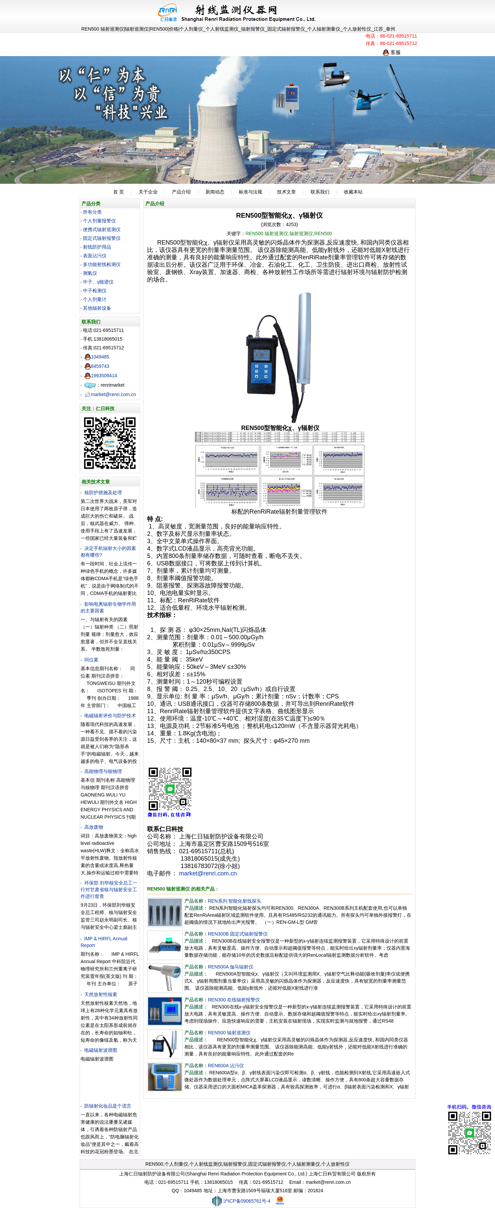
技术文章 (286, 192)
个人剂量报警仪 (99, 220)
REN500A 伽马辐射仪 (230, 966)
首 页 (118, 192)
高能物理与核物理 (103, 771)
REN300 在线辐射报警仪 (234, 999)
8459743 (96, 366)
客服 (392, 52)
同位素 (91, 659)
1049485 (96, 356)
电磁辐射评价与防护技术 (110, 715)
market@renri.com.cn (110, 394)
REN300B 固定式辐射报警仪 (238, 934)
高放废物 (93, 827)
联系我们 (320, 192)
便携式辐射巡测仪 (102, 229)
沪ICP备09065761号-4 (240, 1201)
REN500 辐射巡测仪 (229, 1032)
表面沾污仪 (94, 255)
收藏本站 (353, 192)
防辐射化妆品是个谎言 (107, 1106)
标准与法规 (250, 192)
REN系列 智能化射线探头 (234, 901)
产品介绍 (181, 192)
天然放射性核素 (100, 994)
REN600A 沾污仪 (226, 1065)
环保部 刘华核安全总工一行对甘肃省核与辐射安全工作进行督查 (109, 889)
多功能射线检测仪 (102, 264)
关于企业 (148, 192)
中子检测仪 (94, 290)
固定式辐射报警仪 (102, 238)
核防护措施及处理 (103, 492)
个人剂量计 (94, 299)
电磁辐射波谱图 (100, 1050)
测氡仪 (90, 273)
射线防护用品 (97, 247)
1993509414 (100, 375)
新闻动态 (215, 192)
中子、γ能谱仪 (98, 282)
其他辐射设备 (97, 308)
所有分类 (92, 212)
